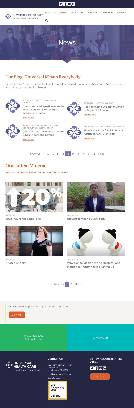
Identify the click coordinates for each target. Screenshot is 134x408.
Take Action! (101, 337)
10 (53, 153)
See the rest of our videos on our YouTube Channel (36, 172)
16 (84, 153)
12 (63, 153)
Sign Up (17, 315)
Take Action (77, 12)
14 (73, 153)
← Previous (33, 153)
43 (93, 153)
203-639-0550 (54, 378)
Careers (121, 12)
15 (78, 153)
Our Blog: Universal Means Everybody (43, 77)
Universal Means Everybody (86, 218)
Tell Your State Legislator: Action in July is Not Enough (104, 108)
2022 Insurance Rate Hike (23, 218)
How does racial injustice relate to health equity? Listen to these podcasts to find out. (43, 109)
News (63, 12)
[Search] (46, 20)
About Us (50, 12)
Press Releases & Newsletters (33, 337)
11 (58, 153)
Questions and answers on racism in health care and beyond (43, 133)
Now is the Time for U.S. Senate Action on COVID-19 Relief (103, 132)
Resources (107, 12)
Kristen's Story (15, 263)
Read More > (28, 118)
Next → (102, 153)
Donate (92, 12)
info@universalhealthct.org (60, 374)
